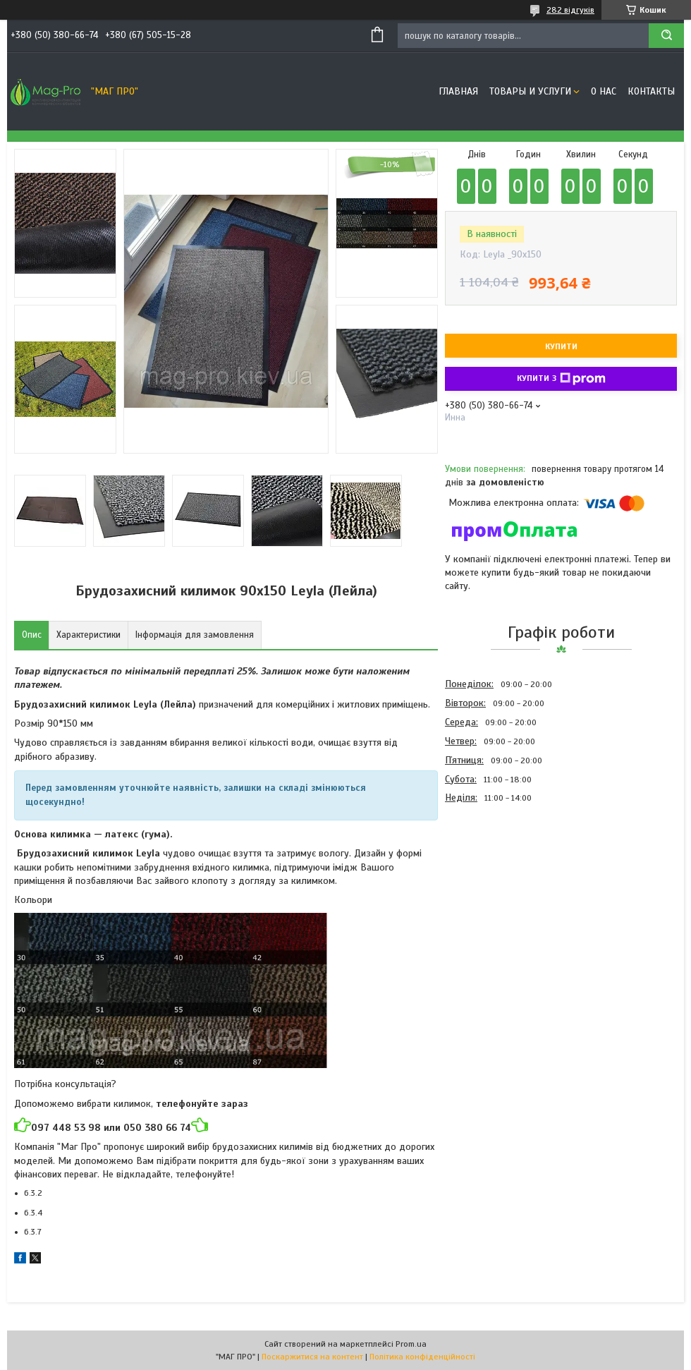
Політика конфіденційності (422, 1357)
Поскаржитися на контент (312, 1357)
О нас (603, 91)
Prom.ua (411, 1344)
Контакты (651, 91)
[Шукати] (666, 35)
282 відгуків (570, 10)
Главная (458, 91)
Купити (561, 346)
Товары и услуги (530, 91)
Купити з (561, 378)
